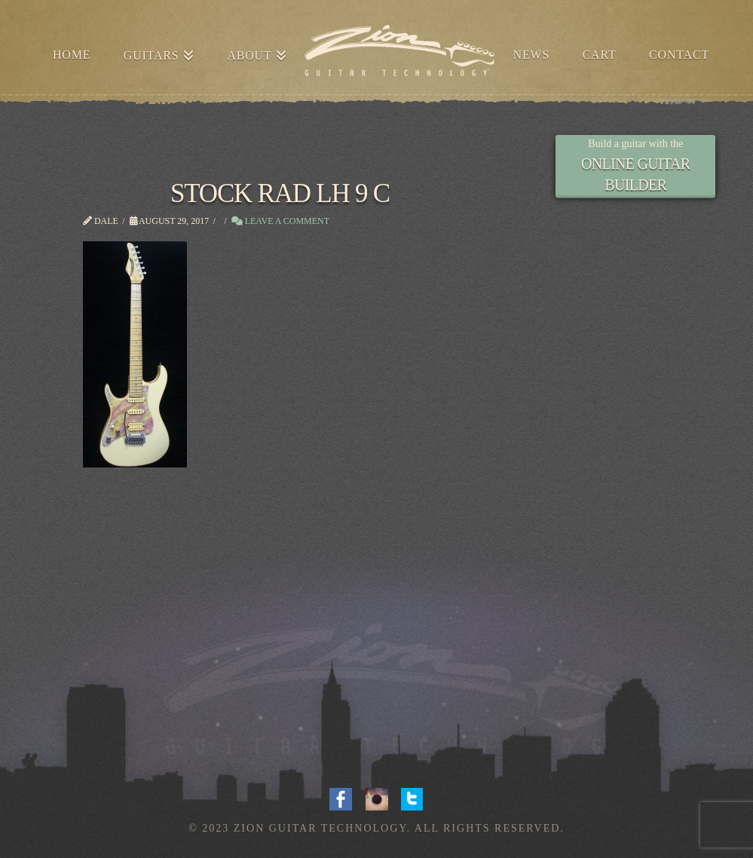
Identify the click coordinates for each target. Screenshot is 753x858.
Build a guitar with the (635, 143)
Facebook (340, 797)
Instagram (377, 797)
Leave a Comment (280, 221)
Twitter (412, 797)
